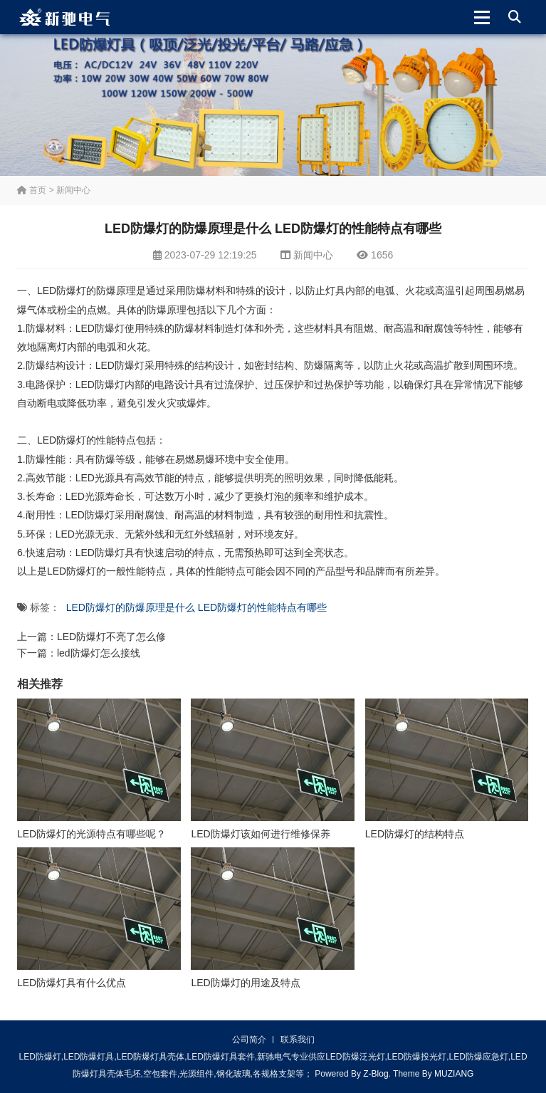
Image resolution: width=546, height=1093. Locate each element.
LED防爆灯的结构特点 (414, 834)
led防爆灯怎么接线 (98, 653)
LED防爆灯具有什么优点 (71, 982)
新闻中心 (73, 190)
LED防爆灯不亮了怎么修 (111, 636)
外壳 (274, 328)
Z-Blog (375, 1074)
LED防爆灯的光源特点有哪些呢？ (91, 834)
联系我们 (297, 1040)
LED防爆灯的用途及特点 (245, 982)
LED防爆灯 (100, 328)
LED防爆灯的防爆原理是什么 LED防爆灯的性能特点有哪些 (196, 607)
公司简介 (249, 1040)
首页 (31, 190)
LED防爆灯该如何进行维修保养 (260, 834)
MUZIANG (453, 1074)
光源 (95, 496)
